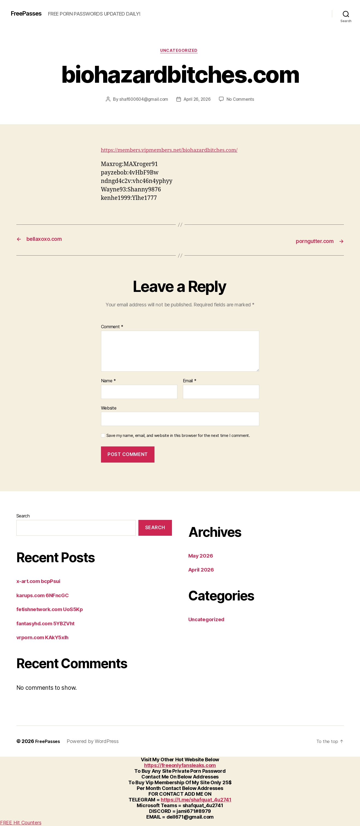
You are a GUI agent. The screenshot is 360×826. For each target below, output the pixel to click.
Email (190, 381)
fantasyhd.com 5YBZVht (49, 623)
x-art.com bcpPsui (40, 581)
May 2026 (202, 555)
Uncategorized (180, 51)
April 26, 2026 (197, 100)
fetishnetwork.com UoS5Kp (53, 609)
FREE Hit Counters (20, 823)
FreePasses (28, 13)
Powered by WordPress (95, 742)
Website (109, 408)
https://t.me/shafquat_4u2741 (196, 800)
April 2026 (202, 569)
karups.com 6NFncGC (45, 595)
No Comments (242, 100)
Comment (112, 327)
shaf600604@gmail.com (142, 100)
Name (108, 381)
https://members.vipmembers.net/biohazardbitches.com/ (178, 151)
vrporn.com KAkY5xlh (45, 637)
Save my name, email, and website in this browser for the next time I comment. (178, 435)
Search (23, 516)
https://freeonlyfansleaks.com (180, 766)
